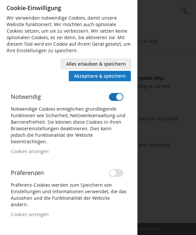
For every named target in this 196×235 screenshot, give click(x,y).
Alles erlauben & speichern (96, 64)
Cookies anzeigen (30, 151)
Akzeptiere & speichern (100, 76)
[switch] (116, 97)
